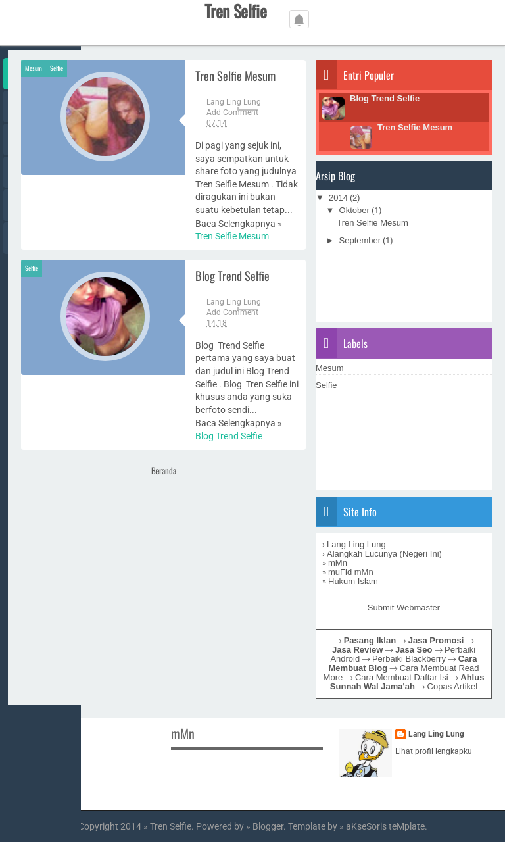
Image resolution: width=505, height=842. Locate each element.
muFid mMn (350, 572)
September (360, 240)
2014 (338, 198)
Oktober (354, 210)
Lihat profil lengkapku (433, 751)
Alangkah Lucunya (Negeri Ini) (384, 553)
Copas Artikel (452, 686)
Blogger (267, 826)
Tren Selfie (170, 826)
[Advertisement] (260, 516)
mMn (337, 563)
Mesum (33, 68)
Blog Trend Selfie (232, 275)
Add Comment (232, 112)
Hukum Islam (353, 581)
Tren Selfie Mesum (235, 75)
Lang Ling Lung (356, 544)
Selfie (56, 68)
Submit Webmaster (404, 607)
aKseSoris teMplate (385, 826)
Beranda (163, 470)
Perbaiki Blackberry (409, 659)
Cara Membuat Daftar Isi (401, 677)
